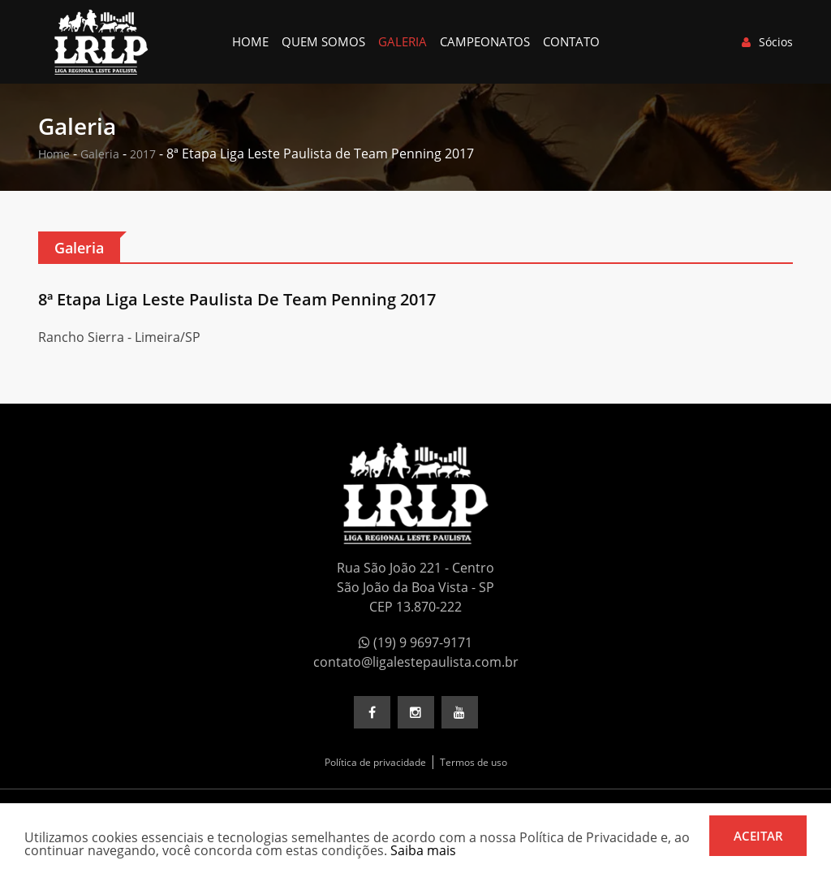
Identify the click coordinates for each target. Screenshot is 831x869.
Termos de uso (473, 762)
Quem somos (323, 41)
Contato (571, 41)
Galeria (402, 41)
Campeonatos (485, 41)
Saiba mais (423, 850)
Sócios (767, 42)
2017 (143, 154)
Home (250, 41)
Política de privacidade (375, 762)
